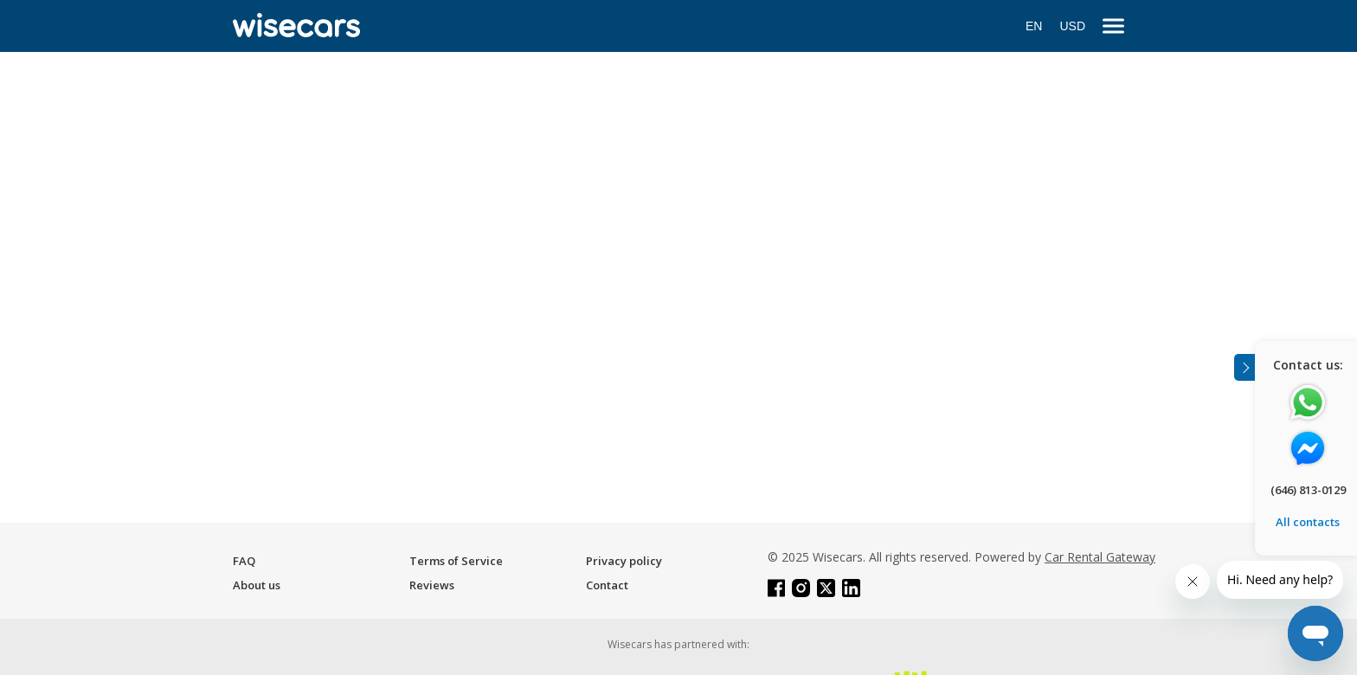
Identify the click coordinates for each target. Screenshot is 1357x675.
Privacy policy (624, 561)
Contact (607, 585)
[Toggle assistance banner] (1244, 367)
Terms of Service (456, 561)
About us (256, 585)
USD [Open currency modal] (1072, 26)
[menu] (1113, 26)
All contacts (1308, 522)
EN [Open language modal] (1034, 26)
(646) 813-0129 (1308, 490)
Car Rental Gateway (1100, 557)
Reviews (431, 585)
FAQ (244, 561)
